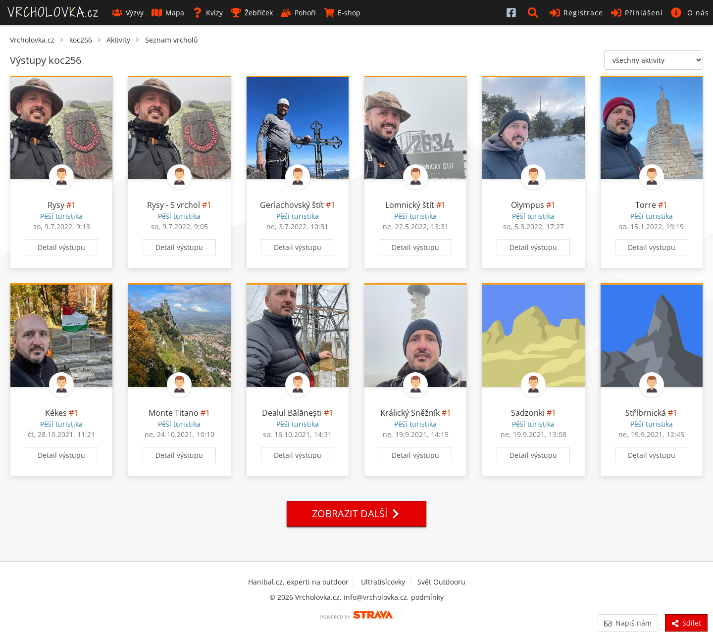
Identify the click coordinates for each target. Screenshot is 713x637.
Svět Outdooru (441, 582)
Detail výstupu (61, 247)
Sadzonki (528, 412)
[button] (535, 12)
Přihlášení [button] (637, 12)
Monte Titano (174, 412)
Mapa (168, 12)
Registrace (576, 12)
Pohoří (298, 12)
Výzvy (128, 12)
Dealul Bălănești (292, 412)
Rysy (56, 204)
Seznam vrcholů (171, 40)
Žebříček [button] (252, 12)
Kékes (56, 412)
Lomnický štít (409, 204)
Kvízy (207, 12)
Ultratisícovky (383, 582)
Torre (645, 204)
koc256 (80, 40)
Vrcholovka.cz (32, 40)
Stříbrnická (645, 412)
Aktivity (118, 40)
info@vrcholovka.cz (375, 597)
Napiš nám (627, 623)
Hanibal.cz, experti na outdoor (298, 582)
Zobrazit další (356, 513)
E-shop (342, 12)
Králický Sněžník (410, 412)
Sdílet (686, 623)
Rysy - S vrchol (173, 204)
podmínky (427, 597)
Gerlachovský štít (292, 204)
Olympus (527, 204)
